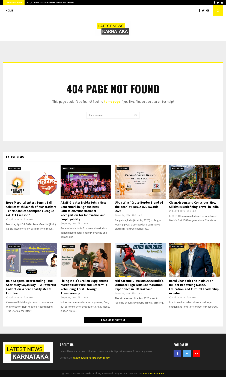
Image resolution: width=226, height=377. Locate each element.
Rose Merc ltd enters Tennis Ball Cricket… (55, 2)
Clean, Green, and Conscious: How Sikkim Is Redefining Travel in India (194, 204)
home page (112, 101)
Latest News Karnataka (152, 373)
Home (9, 10)
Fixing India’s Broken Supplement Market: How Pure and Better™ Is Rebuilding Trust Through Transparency (84, 287)
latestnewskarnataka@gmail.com (91, 357)
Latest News (15, 157)
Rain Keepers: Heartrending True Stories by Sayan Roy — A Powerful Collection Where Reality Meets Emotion (31, 287)
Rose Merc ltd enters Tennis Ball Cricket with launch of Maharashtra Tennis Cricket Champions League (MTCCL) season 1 (31, 209)
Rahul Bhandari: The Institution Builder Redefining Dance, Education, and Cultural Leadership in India (194, 287)
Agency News (14, 168)
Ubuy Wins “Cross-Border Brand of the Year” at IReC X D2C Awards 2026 (139, 207)
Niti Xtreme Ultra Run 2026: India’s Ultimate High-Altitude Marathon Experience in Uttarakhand (139, 285)
